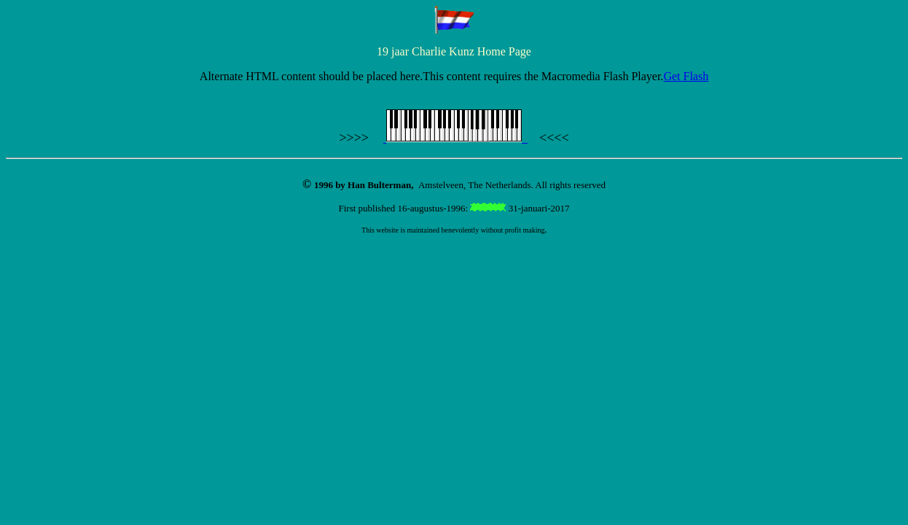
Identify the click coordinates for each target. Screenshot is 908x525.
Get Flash (685, 76)
